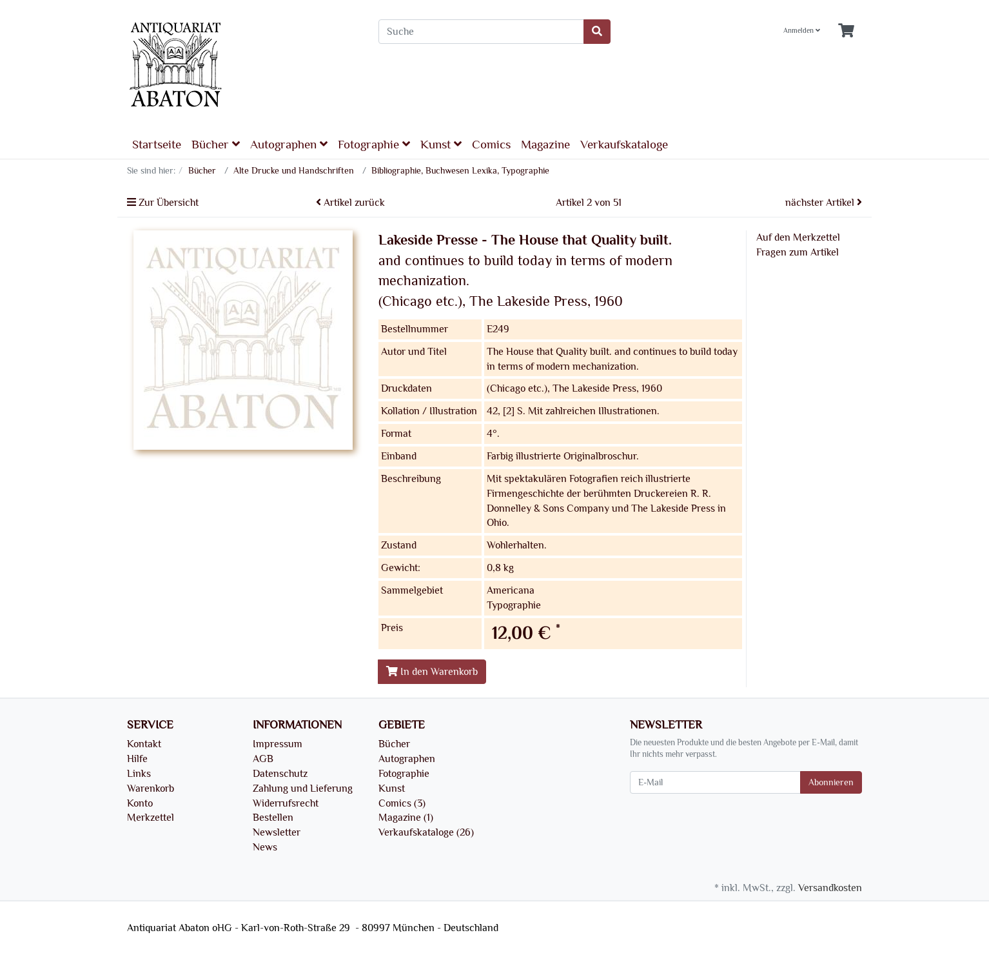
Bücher (215, 144)
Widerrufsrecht (285, 803)
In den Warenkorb (432, 672)
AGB (263, 759)
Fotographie (374, 144)
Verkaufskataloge (624, 144)
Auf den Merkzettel (798, 237)
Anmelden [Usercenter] (801, 30)
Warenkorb (150, 788)
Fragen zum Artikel (797, 252)
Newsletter (276, 832)
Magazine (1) (405, 817)
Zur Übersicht (163, 202)
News (265, 847)
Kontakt (144, 744)
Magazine (545, 144)
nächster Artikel (823, 202)
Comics (491, 144)
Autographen (289, 144)
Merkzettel (150, 817)
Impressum (277, 744)
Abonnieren (831, 782)
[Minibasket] (846, 31)
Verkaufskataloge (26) (426, 832)
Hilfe (137, 759)
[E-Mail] (715, 782)
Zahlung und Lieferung (303, 788)
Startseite (156, 144)
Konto (140, 803)
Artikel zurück (350, 202)
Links (139, 773)
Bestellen (273, 817)
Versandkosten (830, 888)
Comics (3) (402, 803)
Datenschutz (280, 773)
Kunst (441, 144)
